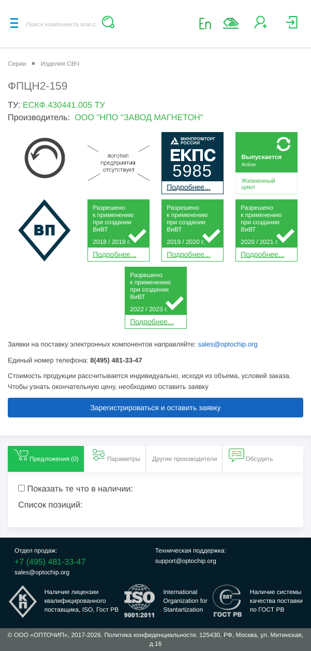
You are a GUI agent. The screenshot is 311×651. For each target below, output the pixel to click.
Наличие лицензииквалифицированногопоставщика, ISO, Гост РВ (82, 600)
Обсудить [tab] (251, 454)
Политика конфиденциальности (150, 635)
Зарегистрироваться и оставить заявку (155, 407)
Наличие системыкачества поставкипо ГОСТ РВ (276, 600)
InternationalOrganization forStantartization (185, 600)
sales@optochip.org (228, 344)
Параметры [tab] (115, 454)
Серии (17, 63)
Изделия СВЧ (59, 63)
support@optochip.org (185, 561)
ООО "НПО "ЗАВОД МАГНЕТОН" (139, 117)
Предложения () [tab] (46, 454)
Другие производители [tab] (184, 458)
